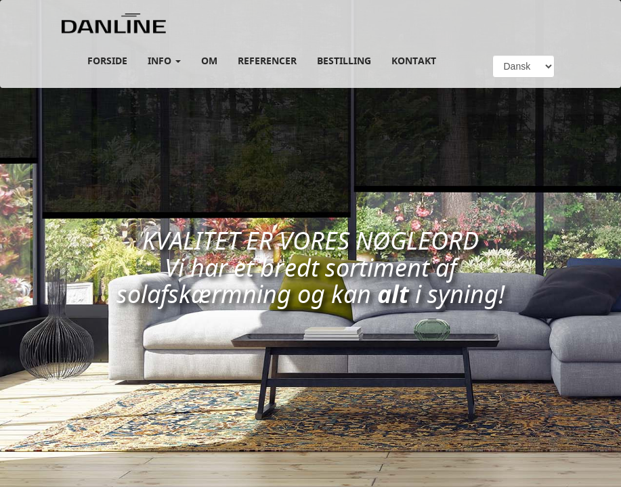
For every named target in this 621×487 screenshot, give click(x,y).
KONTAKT (413, 60)
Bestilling (344, 60)
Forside (107, 60)
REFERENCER (267, 60)
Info (164, 60)
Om (209, 60)
